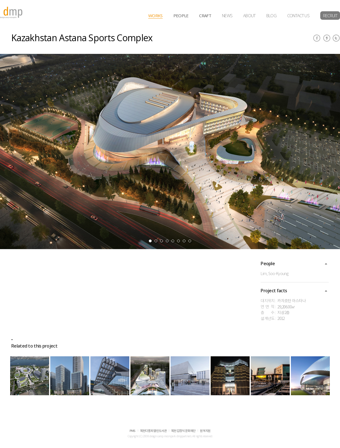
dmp (11, 12)
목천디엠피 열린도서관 (153, 431)
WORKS (155, 15)
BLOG (271, 15)
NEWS (227, 15)
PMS (133, 431)
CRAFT (205, 15)
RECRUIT (330, 15)
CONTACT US (298, 15)
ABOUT (249, 15)
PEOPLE (181, 15)
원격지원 (205, 431)
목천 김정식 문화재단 (183, 431)
